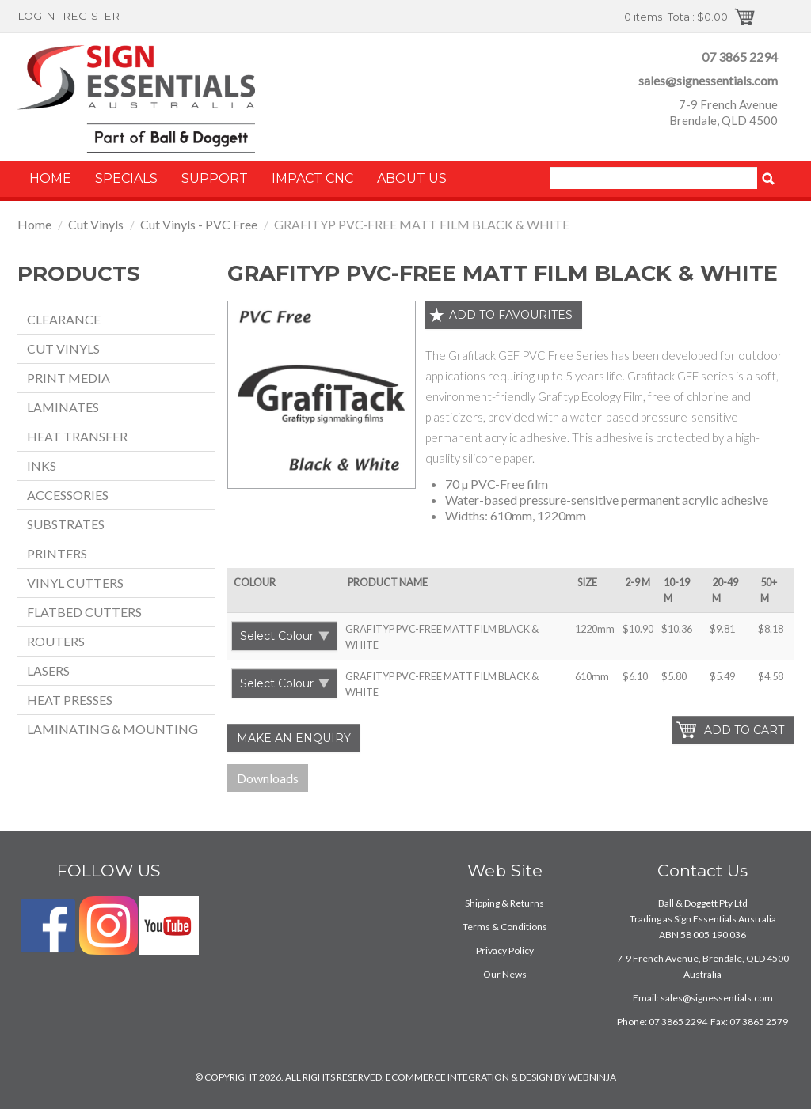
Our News (505, 974)
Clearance (64, 319)
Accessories (68, 494)
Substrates (66, 524)
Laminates (63, 406)
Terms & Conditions (505, 927)
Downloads (268, 777)
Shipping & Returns (504, 903)
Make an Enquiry (294, 738)
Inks (41, 465)
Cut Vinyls (96, 224)
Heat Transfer (77, 436)
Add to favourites (511, 315)
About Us (412, 178)
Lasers (48, 670)
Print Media (68, 377)
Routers (56, 641)
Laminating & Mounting (112, 728)
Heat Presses (69, 699)
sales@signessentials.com (708, 80)
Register (91, 15)
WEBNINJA (592, 1077)
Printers (57, 553)
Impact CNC (312, 178)
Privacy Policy (505, 950)
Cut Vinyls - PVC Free (198, 224)
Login (36, 15)
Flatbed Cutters (84, 611)
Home (50, 178)
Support (214, 178)
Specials (126, 178)
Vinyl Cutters (75, 582)
